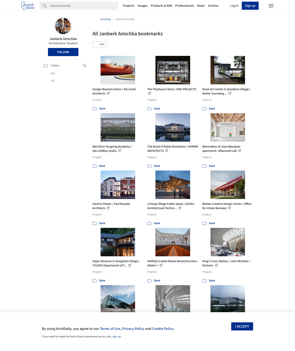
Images (143, 5)
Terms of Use (110, 328)
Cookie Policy (162, 328)
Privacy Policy (133, 328)
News (201, 5)
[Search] (84, 6)
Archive (213, 5)
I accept (242, 326)
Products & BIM (161, 5)
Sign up (250, 5)
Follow (63, 52)
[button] (99, 44)
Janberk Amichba (63, 38)
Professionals (184, 5)
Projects (128, 5)
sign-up (116, 337)
